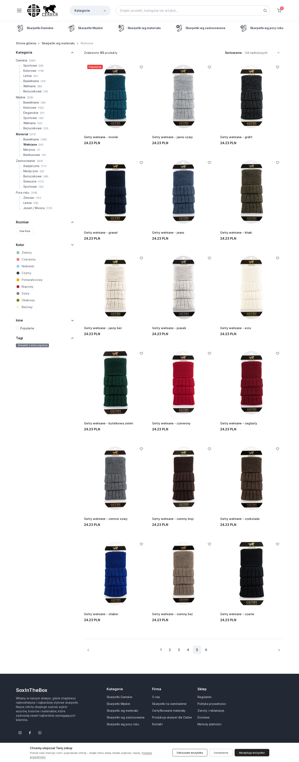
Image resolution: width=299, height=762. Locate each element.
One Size (24, 231)
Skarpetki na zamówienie (169, 703)
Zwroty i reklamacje (210, 710)
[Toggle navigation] (19, 10)
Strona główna (26, 43)
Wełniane (32, 86)
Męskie (24, 97)
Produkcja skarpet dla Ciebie (172, 717)
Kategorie (90, 10)
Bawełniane (34, 81)
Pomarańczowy (32, 279)
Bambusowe (34, 155)
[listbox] (263, 53)
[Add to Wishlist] (141, 67)
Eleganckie (33, 112)
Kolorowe (33, 70)
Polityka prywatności (211, 703)
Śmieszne (33, 181)
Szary (26, 293)
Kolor (20, 245)
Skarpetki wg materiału (58, 43)
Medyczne (33, 171)
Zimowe (32, 197)
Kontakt (157, 724)
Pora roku (26, 192)
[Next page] (279, 650)
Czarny (26, 273)
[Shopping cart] (279, 10)
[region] (149, 28)
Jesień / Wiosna (37, 208)
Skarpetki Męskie (118, 703)
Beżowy (27, 307)
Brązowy (28, 286)
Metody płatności (209, 724)
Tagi (19, 338)
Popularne (27, 328)
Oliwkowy (28, 300)
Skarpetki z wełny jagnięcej (32, 345)
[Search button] (265, 10)
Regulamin (204, 697)
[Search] (193, 10)
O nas (156, 697)
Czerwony (29, 259)
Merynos (31, 149)
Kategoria (24, 52)
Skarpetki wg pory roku (123, 724)
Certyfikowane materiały (169, 710)
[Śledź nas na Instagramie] (20, 733)
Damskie (25, 60)
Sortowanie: (233, 52)
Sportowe (33, 65)
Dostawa (203, 717)
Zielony (27, 252)
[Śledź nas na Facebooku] (30, 733)
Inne (19, 320)
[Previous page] (88, 650)
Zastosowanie (29, 161)
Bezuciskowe (35, 91)
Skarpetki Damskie (119, 697)
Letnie (30, 76)
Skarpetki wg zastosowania (125, 717)
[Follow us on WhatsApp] (40, 733)
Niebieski (28, 266)
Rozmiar (22, 222)
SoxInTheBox (31, 690)
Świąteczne (34, 166)
